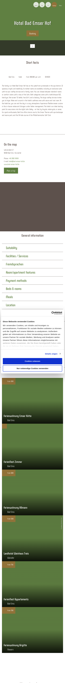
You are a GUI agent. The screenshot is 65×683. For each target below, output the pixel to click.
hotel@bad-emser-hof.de (17, 161)
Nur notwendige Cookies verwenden (32, 368)
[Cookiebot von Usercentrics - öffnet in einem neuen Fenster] (51, 313)
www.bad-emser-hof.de (11, 164)
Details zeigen (51, 354)
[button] (42, 4)
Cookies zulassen (32, 361)
